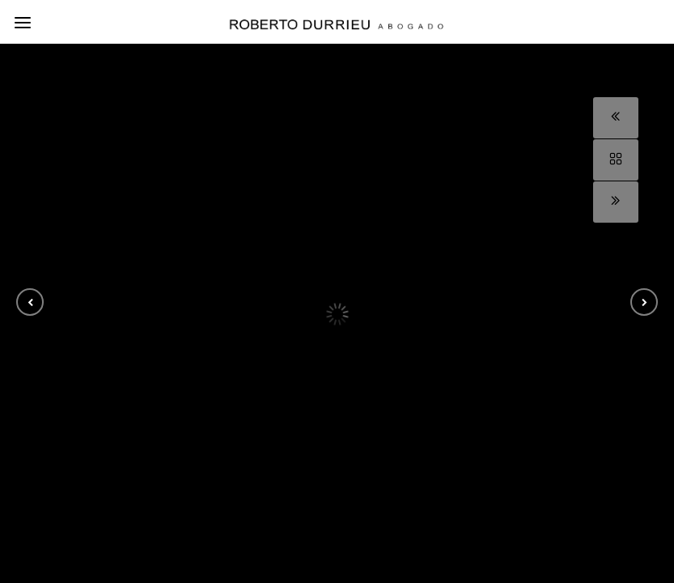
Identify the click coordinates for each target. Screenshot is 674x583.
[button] (30, 302)
